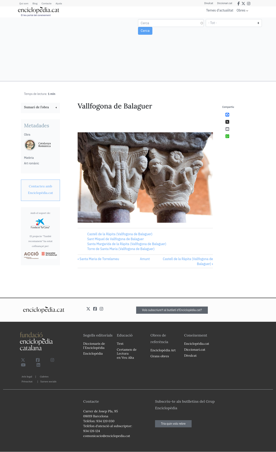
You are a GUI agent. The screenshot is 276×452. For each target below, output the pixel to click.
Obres (241, 10)
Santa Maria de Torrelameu (98, 259)
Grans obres (160, 356)
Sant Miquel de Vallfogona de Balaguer (115, 239)
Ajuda (59, 3)
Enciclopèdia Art (163, 350)
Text (120, 343)
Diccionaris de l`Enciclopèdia (94, 345)
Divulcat (208, 3)
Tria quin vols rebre (173, 423)
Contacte (46, 3)
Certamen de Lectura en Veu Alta (127, 353)
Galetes (44, 376)
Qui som (23, 3)
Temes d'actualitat (219, 10)
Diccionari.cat (224, 3)
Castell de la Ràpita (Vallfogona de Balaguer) (119, 234)
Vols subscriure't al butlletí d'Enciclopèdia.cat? (172, 310)
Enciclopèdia (93, 353)
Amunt (145, 259)
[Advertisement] (69, 49)
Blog (34, 3)
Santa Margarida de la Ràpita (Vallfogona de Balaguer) (126, 244)
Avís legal (27, 376)
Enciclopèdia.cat (196, 343)
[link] (40, 107)
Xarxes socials (48, 381)
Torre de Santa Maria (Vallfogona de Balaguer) (121, 249)
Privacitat (27, 381)
